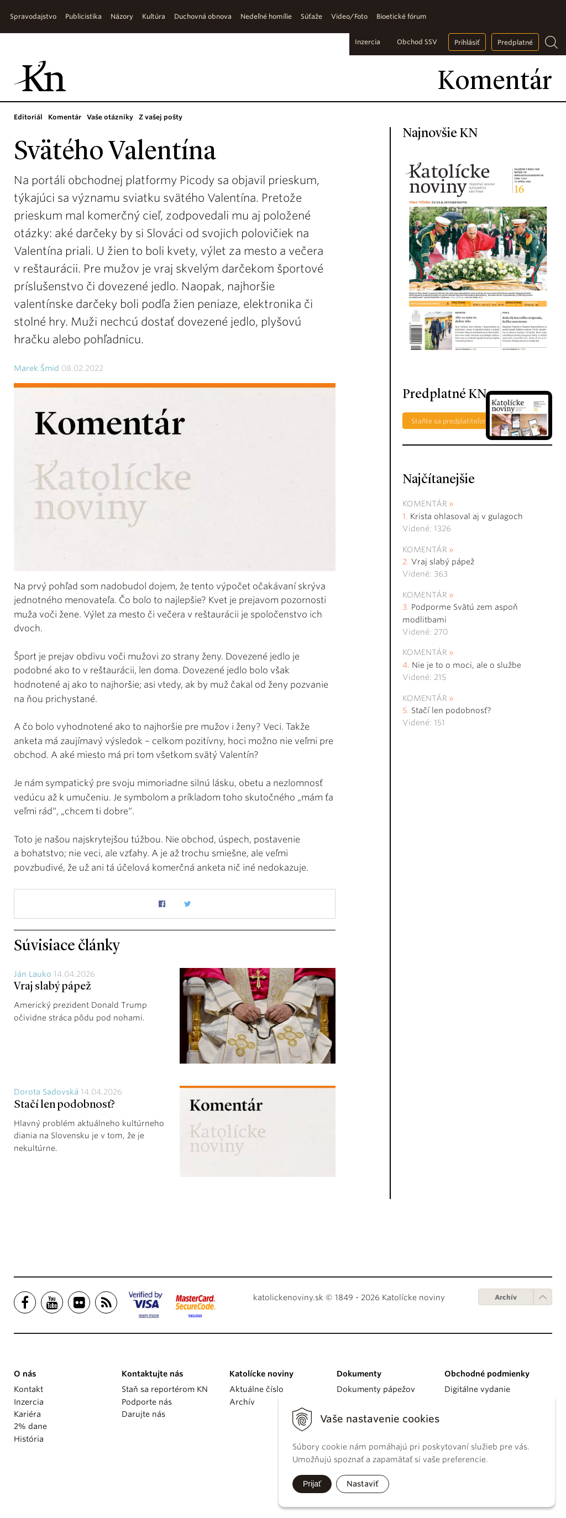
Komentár (64, 117)
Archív (506, 1297)
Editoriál (28, 117)
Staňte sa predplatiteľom (450, 421)
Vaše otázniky (110, 117)
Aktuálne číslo (256, 1389)
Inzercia (367, 42)
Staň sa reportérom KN (165, 1389)
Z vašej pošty (160, 117)
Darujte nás (143, 1414)
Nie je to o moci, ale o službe (466, 665)
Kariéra (27, 1414)
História (29, 1439)
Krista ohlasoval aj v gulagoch (466, 516)
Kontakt (28, 1389)
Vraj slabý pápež (52, 986)
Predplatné (515, 42)
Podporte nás (147, 1401)
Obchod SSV (417, 42)
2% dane (30, 1426)
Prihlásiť (467, 42)
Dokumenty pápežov (376, 1389)
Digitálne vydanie (477, 1389)
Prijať (312, 1483)
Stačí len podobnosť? (64, 1105)
